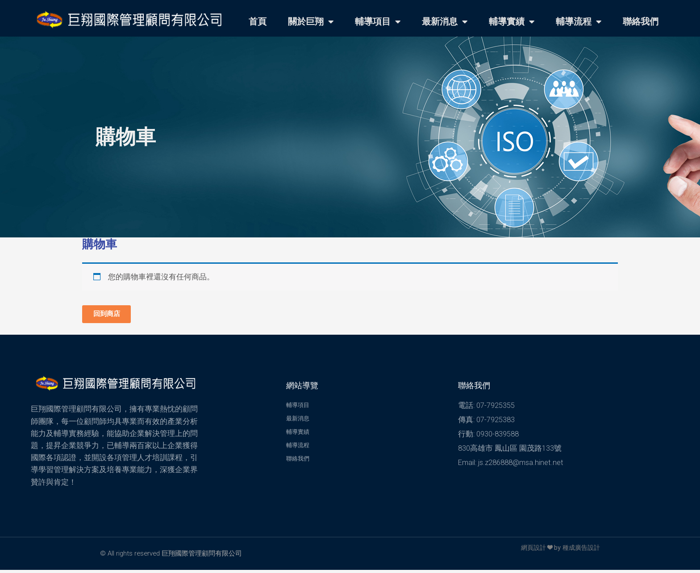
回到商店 (111, 315)
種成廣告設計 (580, 551)
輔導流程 (578, 22)
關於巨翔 (310, 22)
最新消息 (444, 22)
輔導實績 (511, 22)
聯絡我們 (640, 22)
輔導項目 (377, 22)
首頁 (258, 22)
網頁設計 (530, 551)
